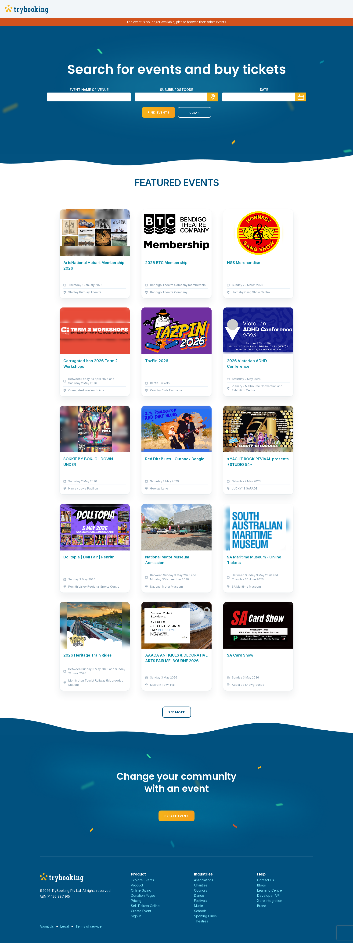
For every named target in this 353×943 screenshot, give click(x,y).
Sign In (136, 916)
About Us (47, 926)
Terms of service (89, 926)
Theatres (201, 921)
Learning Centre (269, 890)
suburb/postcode (176, 90)
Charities (200, 885)
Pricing (136, 901)
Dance (199, 895)
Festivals (200, 901)
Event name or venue (88, 90)
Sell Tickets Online (145, 906)
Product (137, 885)
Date (264, 90)
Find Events (158, 112)
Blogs (261, 885)
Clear (194, 113)
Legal (64, 926)
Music (198, 906)
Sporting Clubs (205, 916)
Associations (203, 880)
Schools (200, 911)
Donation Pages (143, 895)
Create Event (176, 816)
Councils (200, 890)
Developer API (268, 895)
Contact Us (265, 880)
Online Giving (141, 890)
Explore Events (142, 880)
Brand (261, 906)
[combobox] (176, 97)
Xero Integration (269, 901)
